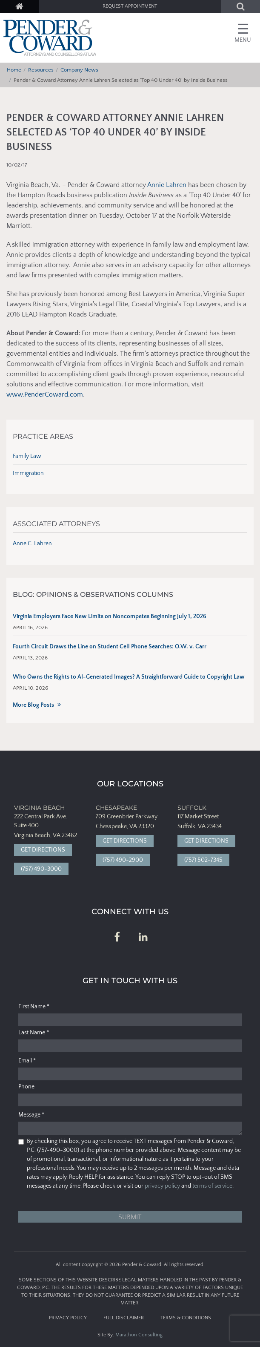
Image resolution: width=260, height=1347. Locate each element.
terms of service (212, 1186)
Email (27, 1060)
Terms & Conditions (185, 1318)
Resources (41, 70)
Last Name (33, 1032)
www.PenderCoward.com (44, 394)
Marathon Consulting (139, 1335)
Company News (79, 70)
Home (14, 70)
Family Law (27, 456)
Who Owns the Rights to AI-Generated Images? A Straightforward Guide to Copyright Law (129, 677)
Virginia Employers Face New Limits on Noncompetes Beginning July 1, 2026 (109, 616)
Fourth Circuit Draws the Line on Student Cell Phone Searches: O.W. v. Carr (109, 646)
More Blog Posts (33, 705)
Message (31, 1114)
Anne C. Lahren (32, 543)
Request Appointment (130, 6)
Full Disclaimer (123, 1318)
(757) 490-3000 (41, 869)
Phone (26, 1086)
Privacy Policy (68, 1318)
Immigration (28, 473)
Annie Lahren (166, 185)
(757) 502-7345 (203, 860)
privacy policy (162, 1186)
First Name (33, 1006)
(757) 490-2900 (123, 860)
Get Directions (43, 849)
